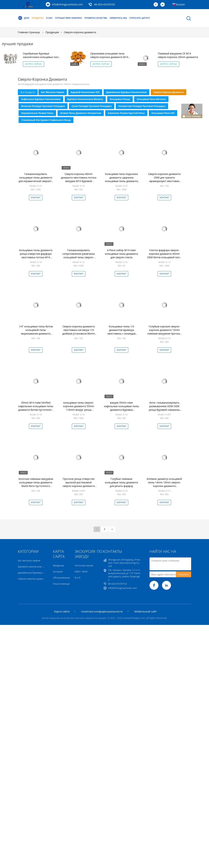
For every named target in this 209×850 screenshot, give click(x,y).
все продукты (28, 92)
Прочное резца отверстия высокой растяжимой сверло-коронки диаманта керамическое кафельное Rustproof (78, 486)
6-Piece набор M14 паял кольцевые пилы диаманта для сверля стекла (121, 253)
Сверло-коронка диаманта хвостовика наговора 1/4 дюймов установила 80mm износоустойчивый (78, 332)
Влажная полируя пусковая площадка (43, 106)
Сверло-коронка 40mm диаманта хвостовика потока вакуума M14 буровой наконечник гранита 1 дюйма (78, 181)
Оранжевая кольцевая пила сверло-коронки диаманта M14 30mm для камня (109, 57)
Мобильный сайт (145, 611)
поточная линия (84, 565)
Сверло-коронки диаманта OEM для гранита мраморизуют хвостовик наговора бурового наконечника (164, 181)
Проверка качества (95, 17)
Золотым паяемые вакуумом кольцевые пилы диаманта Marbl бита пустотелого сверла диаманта (35, 484)
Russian (180, 4)
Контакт (36, 197)
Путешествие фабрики (68, 17)
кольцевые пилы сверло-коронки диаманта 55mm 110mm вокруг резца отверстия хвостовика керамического (78, 410)
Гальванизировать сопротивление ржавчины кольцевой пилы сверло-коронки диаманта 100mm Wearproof (78, 257)
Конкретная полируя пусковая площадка (141, 106)
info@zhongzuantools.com (67, 4)
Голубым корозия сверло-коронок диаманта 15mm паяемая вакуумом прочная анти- (164, 332)
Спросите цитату (139, 17)
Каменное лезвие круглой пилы (126, 113)
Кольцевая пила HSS (163, 113)
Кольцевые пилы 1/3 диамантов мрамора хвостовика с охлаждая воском (122, 332)
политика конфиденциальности (102, 611)
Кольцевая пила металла (151, 99)
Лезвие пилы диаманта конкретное (80, 113)
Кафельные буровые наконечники (41, 99)
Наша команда (61, 583)
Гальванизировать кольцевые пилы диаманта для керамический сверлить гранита (36, 179)
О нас (49, 17)
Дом (23, 18)
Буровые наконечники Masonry (85, 99)
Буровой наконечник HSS (85, 92)
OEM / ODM (81, 571)
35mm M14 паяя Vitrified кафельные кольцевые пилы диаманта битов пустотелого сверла (35, 408)
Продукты (38, 17)
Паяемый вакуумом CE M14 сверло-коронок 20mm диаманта (178, 55)
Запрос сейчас (33, 64)
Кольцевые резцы (120, 99)
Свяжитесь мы (118, 17)
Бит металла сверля (52, 92)
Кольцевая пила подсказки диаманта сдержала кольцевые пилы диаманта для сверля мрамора (121, 179)
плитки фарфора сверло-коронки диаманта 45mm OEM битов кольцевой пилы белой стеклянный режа (164, 255)
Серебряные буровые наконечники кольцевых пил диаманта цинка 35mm (40, 57)
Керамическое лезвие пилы (37, 113)
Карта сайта (61, 611)
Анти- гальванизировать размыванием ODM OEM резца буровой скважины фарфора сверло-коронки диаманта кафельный (164, 410)
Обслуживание (61, 577)
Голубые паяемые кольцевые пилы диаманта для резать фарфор (121, 482)
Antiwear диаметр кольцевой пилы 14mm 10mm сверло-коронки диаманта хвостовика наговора (164, 484)
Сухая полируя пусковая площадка (92, 106)
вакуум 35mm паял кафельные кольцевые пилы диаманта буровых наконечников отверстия (121, 408)
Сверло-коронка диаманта (80, 32)
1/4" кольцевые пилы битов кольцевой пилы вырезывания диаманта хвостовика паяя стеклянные (35, 332)
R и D (77, 577)
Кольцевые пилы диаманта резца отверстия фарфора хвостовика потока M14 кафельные (35, 255)
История (58, 571)
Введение (58, 565)
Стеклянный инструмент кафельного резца (46, 120)
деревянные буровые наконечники (126, 92)
